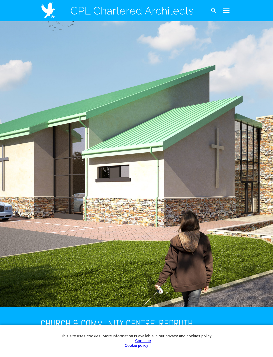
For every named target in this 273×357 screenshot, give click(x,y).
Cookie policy (136, 345)
